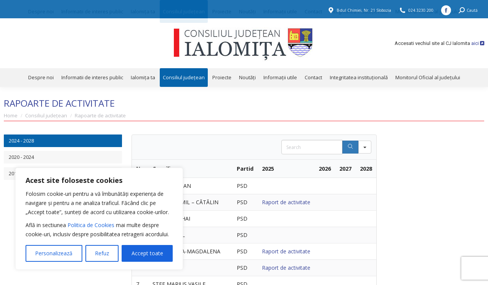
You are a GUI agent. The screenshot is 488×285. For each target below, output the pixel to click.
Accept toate (147, 253)
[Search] (350, 147)
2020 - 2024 (21, 157)
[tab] (63, 140)
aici (477, 43)
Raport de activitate (286, 202)
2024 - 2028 (21, 140)
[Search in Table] (311, 147)
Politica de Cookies (90, 225)
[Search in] (364, 147)
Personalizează (53, 253)
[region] (99, 219)
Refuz (102, 253)
